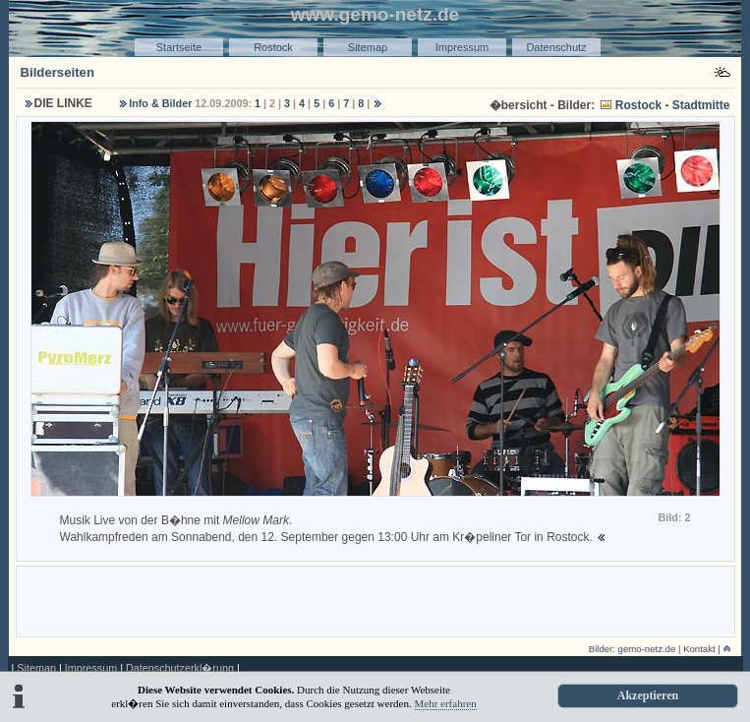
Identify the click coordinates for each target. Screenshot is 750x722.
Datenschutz (556, 47)
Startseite (179, 47)
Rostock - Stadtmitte (672, 105)
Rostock (273, 47)
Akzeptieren (647, 695)
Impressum (462, 47)
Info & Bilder (160, 103)
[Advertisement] (375, 600)
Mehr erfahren (446, 703)
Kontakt (699, 648)
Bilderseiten (58, 72)
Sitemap (367, 47)
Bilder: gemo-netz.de (632, 648)
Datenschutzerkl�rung (180, 668)
